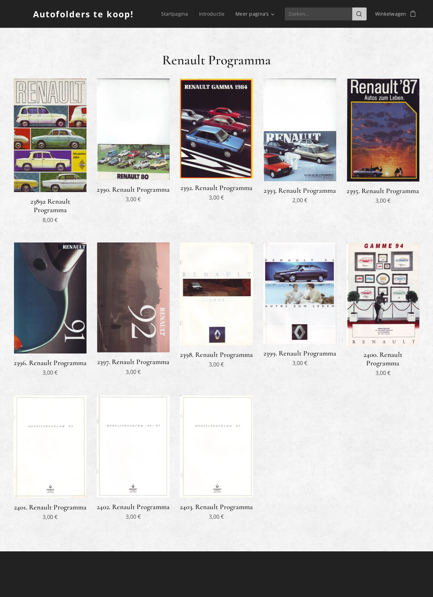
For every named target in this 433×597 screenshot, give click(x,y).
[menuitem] (175, 13)
